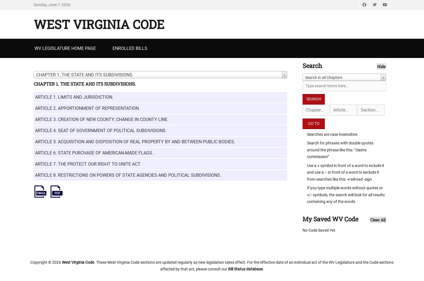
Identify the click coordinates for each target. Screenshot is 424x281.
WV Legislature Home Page (65, 48)
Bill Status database (245, 269)
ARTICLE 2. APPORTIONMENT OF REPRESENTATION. (87, 108)
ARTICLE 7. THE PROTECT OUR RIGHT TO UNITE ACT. (88, 164)
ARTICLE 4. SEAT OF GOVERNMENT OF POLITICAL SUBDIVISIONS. (101, 130)
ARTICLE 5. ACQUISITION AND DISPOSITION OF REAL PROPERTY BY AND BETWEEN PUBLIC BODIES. (135, 141)
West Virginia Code (99, 24)
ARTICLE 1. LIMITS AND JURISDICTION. (74, 97)
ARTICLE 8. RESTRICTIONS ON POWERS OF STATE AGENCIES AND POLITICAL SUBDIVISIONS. (128, 175)
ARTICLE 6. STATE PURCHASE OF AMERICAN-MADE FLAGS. (94, 153)
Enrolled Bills (130, 48)
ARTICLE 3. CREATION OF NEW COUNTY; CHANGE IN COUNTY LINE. (102, 119)
